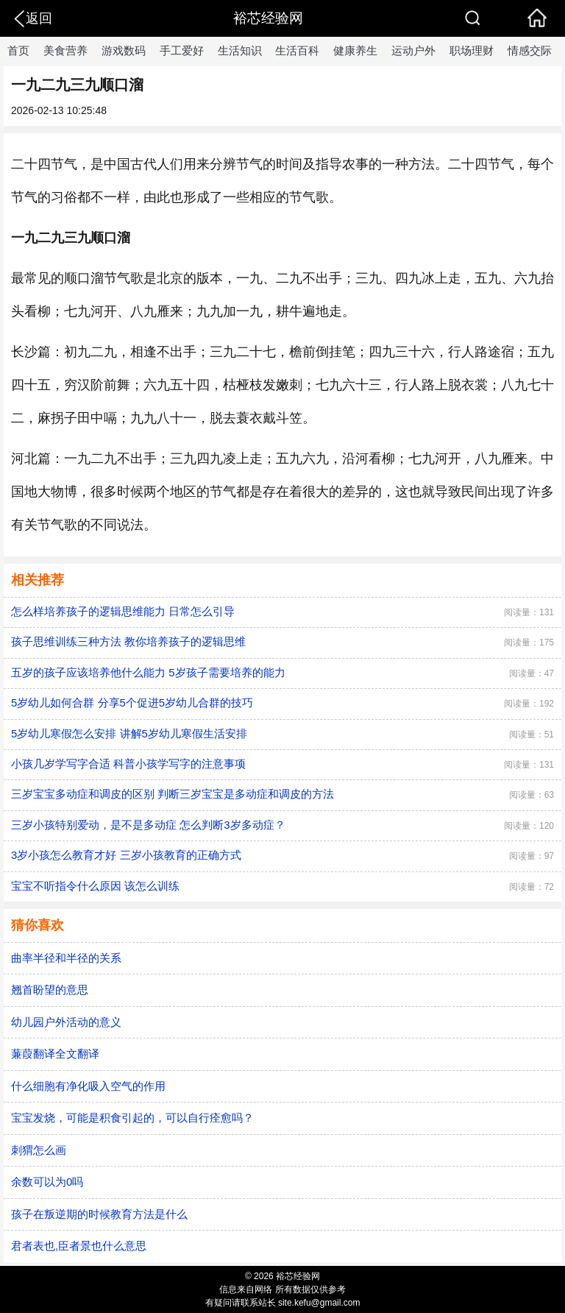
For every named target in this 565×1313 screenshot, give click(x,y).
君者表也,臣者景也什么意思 (78, 1245)
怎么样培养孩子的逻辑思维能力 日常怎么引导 (123, 611)
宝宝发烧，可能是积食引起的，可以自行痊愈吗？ (132, 1117)
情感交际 (530, 50)
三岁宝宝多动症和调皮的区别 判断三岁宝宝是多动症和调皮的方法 (172, 794)
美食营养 (65, 50)
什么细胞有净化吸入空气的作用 (88, 1086)
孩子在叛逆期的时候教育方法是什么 (99, 1214)
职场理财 (471, 50)
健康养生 (355, 50)
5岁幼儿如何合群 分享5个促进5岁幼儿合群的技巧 (132, 702)
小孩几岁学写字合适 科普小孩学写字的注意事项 (128, 763)
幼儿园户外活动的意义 (66, 1022)
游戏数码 (124, 50)
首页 (18, 50)
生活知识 (240, 50)
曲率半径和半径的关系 (66, 958)
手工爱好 (182, 50)
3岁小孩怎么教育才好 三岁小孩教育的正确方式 (126, 855)
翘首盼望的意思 (49, 989)
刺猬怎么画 (38, 1150)
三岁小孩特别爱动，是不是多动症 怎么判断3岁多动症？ (148, 824)
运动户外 (413, 50)
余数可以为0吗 (47, 1181)
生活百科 (297, 50)
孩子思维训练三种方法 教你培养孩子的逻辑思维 (128, 641)
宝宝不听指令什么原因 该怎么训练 (95, 886)
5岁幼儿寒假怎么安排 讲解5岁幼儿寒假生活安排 (129, 733)
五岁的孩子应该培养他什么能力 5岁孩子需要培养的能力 (148, 672)
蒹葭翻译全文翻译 (55, 1053)
